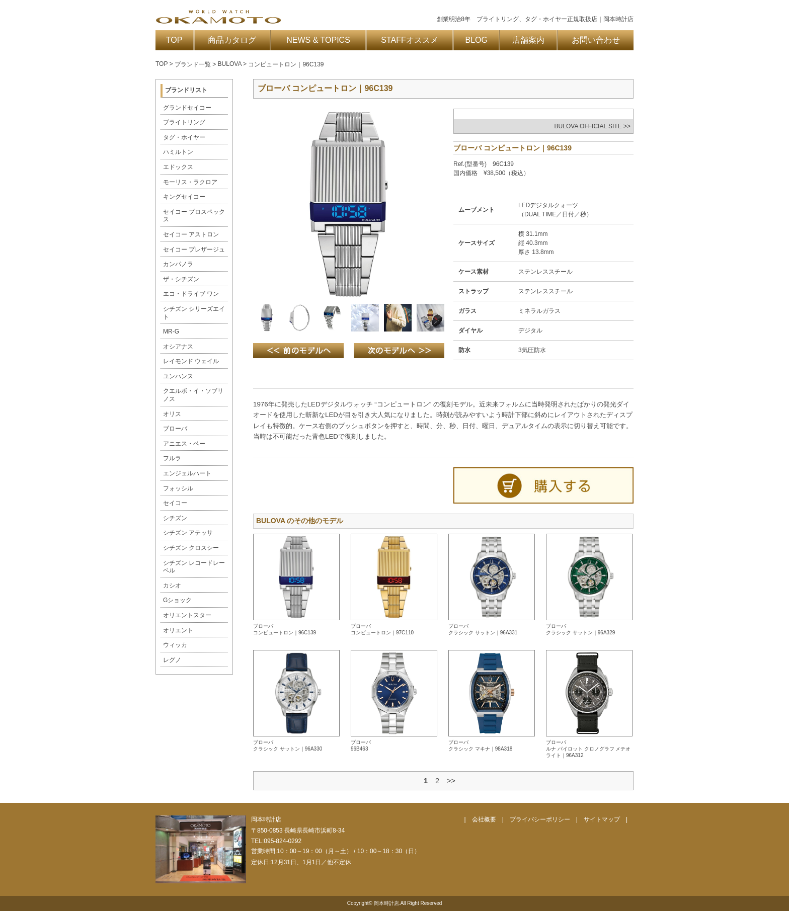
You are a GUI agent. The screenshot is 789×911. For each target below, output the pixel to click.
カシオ (172, 585)
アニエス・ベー (184, 443)
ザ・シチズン (181, 279)
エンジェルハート (187, 473)
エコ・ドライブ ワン (191, 293)
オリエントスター (187, 615)
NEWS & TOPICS (318, 40)
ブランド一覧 (193, 64)
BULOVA (230, 63)
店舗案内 (528, 40)
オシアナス (178, 346)
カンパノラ (178, 264)
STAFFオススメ (409, 40)
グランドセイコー (187, 107)
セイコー (175, 503)
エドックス (178, 167)
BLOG (476, 40)
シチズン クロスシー (191, 547)
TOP (174, 40)
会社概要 (484, 819)
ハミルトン (178, 151)
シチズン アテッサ (188, 532)
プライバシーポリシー (540, 819)
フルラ (172, 458)
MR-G (171, 331)
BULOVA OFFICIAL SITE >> (592, 126)
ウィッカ (175, 644)
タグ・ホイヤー (184, 137)
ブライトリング (184, 122)
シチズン (175, 518)
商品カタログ (232, 40)
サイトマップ (602, 819)
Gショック (177, 600)
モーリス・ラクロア (190, 182)
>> (451, 781)
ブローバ (175, 428)
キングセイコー (184, 196)
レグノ (172, 660)
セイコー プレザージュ (194, 249)
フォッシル (178, 488)
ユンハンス (178, 376)
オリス (172, 414)
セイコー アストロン (191, 234)
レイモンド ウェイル (191, 361)
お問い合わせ (596, 40)
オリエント (178, 630)
